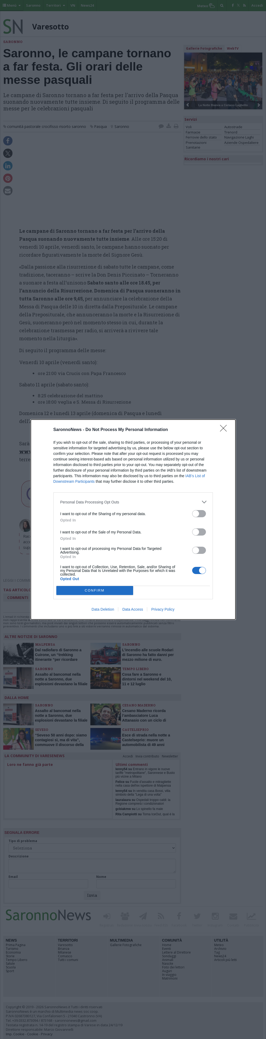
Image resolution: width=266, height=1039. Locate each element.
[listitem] (133, 502)
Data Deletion (103, 609)
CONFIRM (95, 591)
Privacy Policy (162, 609)
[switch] (199, 513)
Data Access (132, 609)
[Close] (225, 430)
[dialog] (133, 519)
